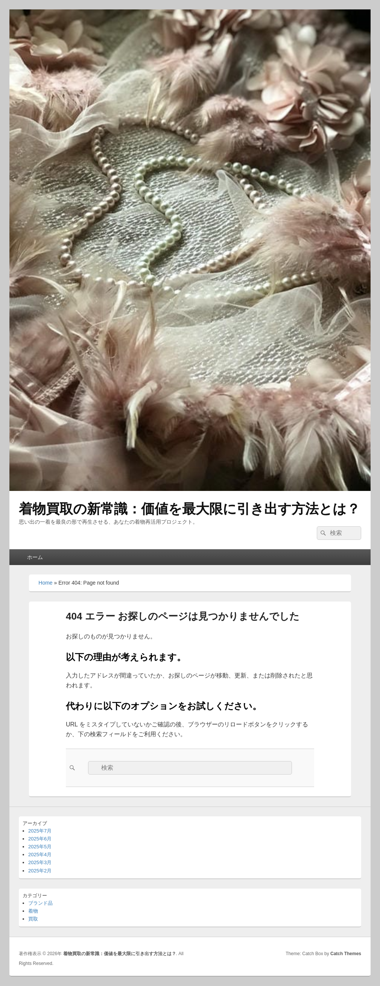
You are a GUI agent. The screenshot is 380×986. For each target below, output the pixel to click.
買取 (33, 919)
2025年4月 (40, 854)
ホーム (35, 557)
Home (45, 583)
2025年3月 (40, 862)
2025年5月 (40, 846)
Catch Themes (345, 953)
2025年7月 (40, 831)
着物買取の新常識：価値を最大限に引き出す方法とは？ (189, 509)
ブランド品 (40, 903)
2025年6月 (40, 839)
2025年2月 (40, 871)
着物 (33, 911)
